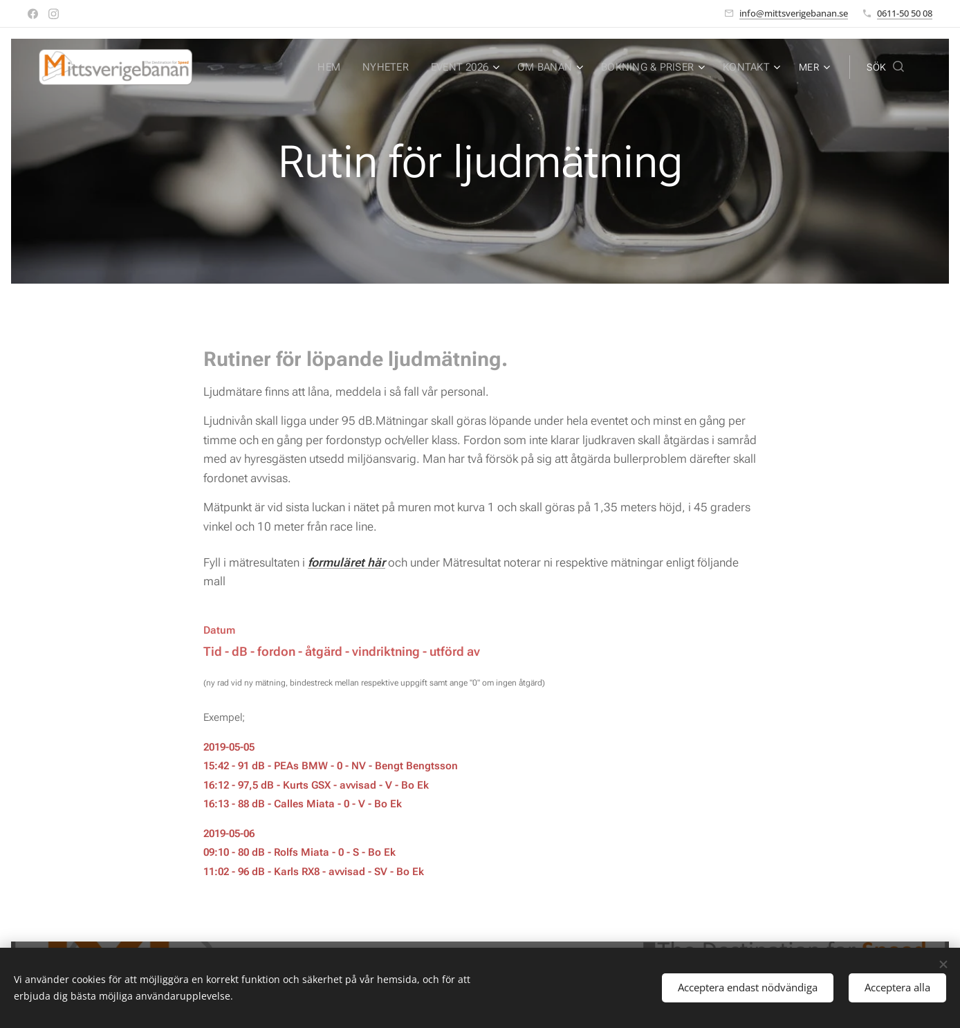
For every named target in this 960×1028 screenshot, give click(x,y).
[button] (885, 67)
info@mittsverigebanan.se (793, 13)
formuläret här (346, 562)
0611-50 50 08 (904, 13)
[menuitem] (339, 67)
